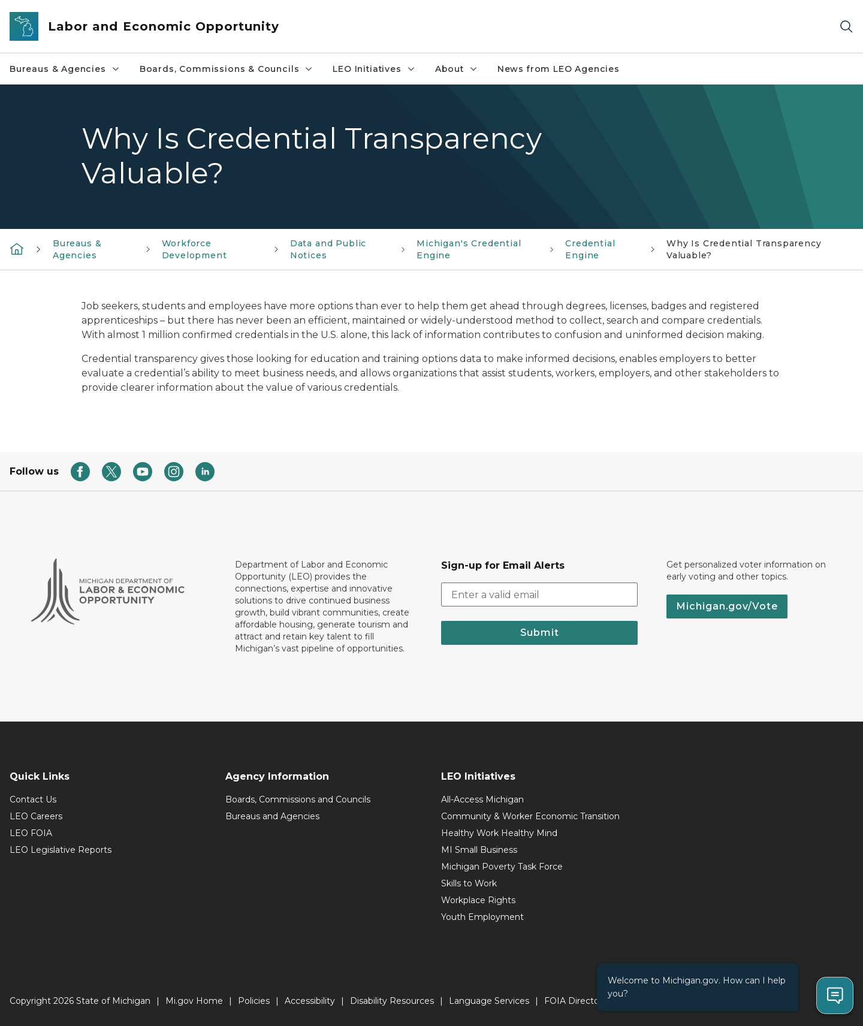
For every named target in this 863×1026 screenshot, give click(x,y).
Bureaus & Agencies (65, 69)
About (456, 69)
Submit (539, 632)
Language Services (489, 1000)
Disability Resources (392, 1000)
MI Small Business (479, 849)
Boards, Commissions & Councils (227, 69)
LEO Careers (36, 816)
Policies (254, 1000)
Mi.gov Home (194, 1000)
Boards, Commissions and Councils (297, 799)
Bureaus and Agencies (272, 816)
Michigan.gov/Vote (727, 606)
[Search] (846, 26)
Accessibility (310, 1000)
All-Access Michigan (482, 799)
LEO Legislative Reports (60, 849)
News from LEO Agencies (558, 69)
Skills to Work (469, 883)
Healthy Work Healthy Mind (499, 833)
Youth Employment (482, 917)
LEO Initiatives (374, 69)
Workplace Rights (478, 900)
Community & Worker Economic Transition (530, 816)
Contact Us (33, 799)
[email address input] (539, 594)
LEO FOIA (31, 833)
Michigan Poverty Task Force (502, 866)
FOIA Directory (575, 1000)
